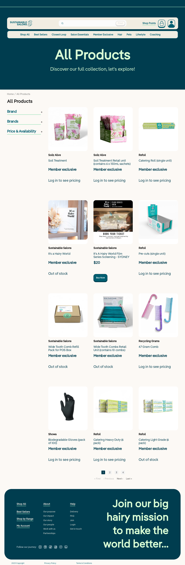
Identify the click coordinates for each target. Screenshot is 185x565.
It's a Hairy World (59, 253)
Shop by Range (25, 518)
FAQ (72, 516)
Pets (129, 34)
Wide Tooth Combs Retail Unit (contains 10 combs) (109, 348)
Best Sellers (40, 34)
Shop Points (149, 23)
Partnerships (49, 533)
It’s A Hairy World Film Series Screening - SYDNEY (111, 255)
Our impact (48, 516)
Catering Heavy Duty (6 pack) (108, 441)
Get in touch (76, 529)
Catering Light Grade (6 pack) (154, 441)
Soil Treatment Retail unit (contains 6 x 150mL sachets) (112, 162)
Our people (48, 524)
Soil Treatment (57, 160)
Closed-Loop (59, 34)
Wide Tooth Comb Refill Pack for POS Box (63, 348)
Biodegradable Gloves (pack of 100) (66, 441)
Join (72, 520)
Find (120, 23)
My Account (23, 525)
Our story (47, 520)
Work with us (49, 529)
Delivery (74, 511)
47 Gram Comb (148, 347)
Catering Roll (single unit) (155, 160)
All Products (23, 94)
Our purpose (49, 511)
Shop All (25, 34)
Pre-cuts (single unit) (152, 253)
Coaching (155, 34)
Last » (129, 478)
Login (73, 524)
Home (10, 94)
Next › (120, 478)
